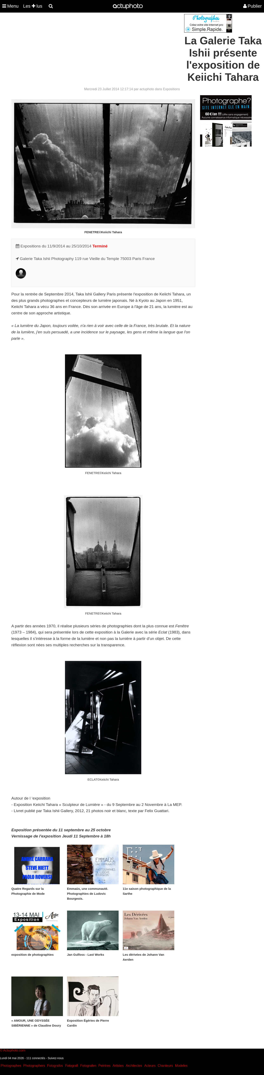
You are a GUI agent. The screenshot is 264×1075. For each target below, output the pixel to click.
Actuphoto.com (14, 1050)
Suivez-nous (56, 1058)
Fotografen (88, 1065)
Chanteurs (165, 1065)
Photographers (34, 1065)
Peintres (104, 1065)
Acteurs (149, 1065)
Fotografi (71, 1065)
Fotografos (55, 1065)
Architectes (134, 1065)
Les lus (32, 6)
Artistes (118, 1065)
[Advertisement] (107, 43)
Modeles (181, 1065)
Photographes (11, 1065)
